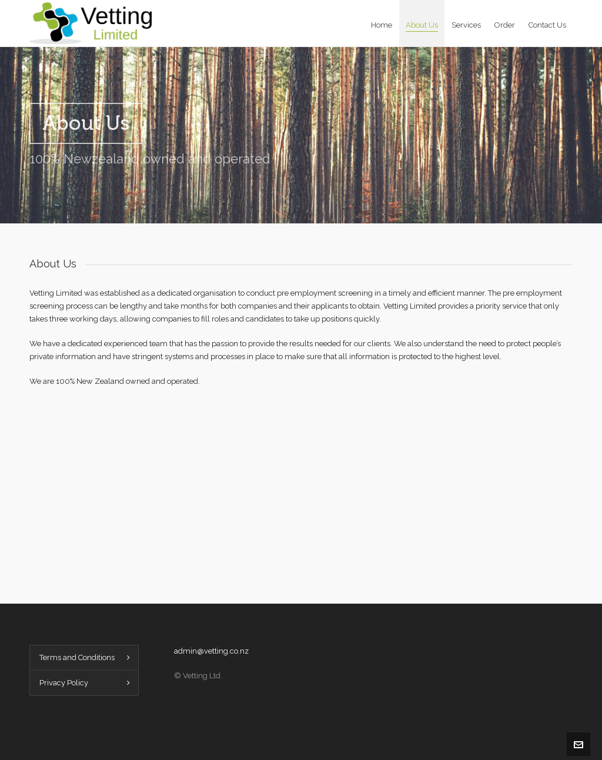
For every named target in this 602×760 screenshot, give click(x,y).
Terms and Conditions (77, 657)
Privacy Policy (63, 682)
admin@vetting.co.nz (211, 651)
